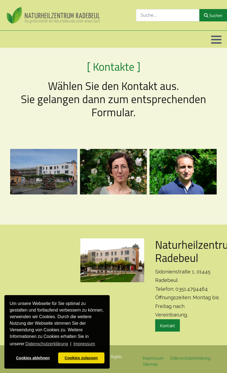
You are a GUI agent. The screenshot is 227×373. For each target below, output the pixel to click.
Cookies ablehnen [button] (33, 358)
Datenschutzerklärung (190, 358)
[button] (216, 39)
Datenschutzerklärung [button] (46, 343)
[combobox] (168, 15)
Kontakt (167, 325)
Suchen (213, 15)
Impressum (153, 358)
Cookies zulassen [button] (81, 358)
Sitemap (150, 364)
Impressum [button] (84, 343)
